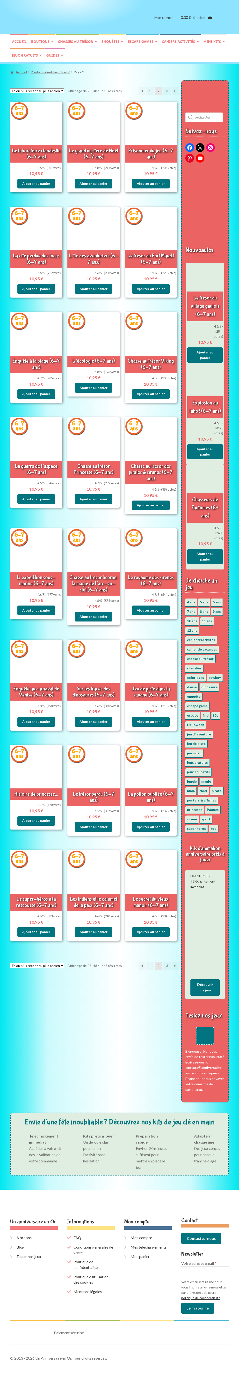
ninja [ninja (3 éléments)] (191, 790)
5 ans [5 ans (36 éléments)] (204, 601)
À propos (24, 1237)
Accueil (19, 42)
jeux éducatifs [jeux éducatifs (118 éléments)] (198, 771)
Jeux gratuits (25, 56)
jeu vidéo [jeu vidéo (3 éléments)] (194, 752)
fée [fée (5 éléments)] (215, 714)
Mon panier (140, 1255)
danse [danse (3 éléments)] (192, 686)
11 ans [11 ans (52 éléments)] (207, 620)
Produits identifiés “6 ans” (50, 71)
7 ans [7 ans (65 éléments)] (191, 611)
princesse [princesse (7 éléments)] (194, 809)
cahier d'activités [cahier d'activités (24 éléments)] (201, 639)
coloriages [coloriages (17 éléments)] (195, 677)
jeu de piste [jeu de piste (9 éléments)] (196, 743)
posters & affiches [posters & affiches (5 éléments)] (201, 799)
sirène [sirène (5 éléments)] (192, 818)
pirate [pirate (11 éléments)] (217, 790)
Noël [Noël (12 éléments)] (203, 790)
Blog (20, 1246)
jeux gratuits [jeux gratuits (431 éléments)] (197, 762)
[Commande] (37, 90)
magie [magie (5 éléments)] (206, 781)
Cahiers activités (178, 42)
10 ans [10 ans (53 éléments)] (192, 620)
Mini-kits (212, 42)
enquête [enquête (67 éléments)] (194, 696)
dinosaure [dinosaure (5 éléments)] (209, 686)
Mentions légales (87, 1290)
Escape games (140, 42)
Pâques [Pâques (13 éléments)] (213, 809)
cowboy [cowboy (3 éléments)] (215, 677)
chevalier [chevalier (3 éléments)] (194, 667)
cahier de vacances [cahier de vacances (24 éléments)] (202, 648)
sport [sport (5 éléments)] (206, 818)
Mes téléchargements (148, 1246)
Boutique (40, 42)
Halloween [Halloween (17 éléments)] (195, 724)
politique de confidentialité (200, 1297)
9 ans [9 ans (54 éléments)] (217, 611)
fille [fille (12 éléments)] (206, 714)
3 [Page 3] (167, 90)
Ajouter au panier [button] (36, 183)
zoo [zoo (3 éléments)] (213, 828)
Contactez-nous (201, 1237)
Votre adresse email (198, 1262)
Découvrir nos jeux (205, 986)
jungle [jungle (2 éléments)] (192, 781)
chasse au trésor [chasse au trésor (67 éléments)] (200, 658)
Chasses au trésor (75, 42)
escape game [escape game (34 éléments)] (197, 705)
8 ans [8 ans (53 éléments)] (204, 611)
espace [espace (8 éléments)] (192, 714)
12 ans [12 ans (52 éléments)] (192, 630)
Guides (52, 56)
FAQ (77, 1237)
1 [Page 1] (150, 90)
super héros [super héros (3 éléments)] (196, 828)
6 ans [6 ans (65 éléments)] (217, 601)
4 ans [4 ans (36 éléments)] (191, 601)
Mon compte (164, 19)
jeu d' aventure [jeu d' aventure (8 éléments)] (199, 733)
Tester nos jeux (28, 1255)
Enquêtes (110, 42)
